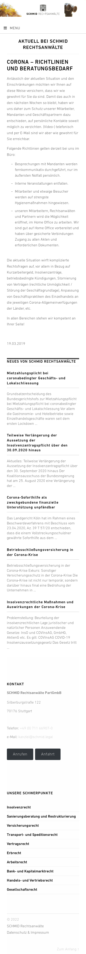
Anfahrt (48, 754)
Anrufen (20, 754)
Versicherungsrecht (23, 825)
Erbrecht (14, 853)
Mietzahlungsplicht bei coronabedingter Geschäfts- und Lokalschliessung (36, 378)
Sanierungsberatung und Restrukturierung (41, 816)
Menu (11, 28)
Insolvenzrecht (19, 807)
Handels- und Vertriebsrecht (30, 880)
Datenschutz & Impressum (28, 932)
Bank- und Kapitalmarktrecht (30, 871)
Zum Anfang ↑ (68, 949)
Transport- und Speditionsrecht (32, 834)
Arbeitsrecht (17, 862)
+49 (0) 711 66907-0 (36, 728)
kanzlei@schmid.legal (35, 737)
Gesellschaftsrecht (22, 889)
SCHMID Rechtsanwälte (25, 926)
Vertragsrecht (18, 844)
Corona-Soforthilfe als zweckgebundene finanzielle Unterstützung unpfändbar (32, 502)
